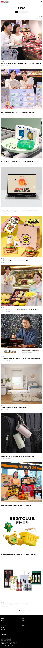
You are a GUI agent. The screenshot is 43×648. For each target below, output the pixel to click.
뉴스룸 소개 (22, 618)
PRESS (2, 618)
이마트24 (7, 507)
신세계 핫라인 (22, 620)
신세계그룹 (3, 629)
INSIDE (2, 620)
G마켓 (7, 213)
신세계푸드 (7, 262)
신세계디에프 (8, 360)
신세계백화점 (8, 311)
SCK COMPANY (8, 458)
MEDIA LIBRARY (4, 625)
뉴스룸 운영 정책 (23, 625)
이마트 (7, 65)
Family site (3, 634)
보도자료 (2, 61)
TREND (2, 627)
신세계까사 (7, 409)
